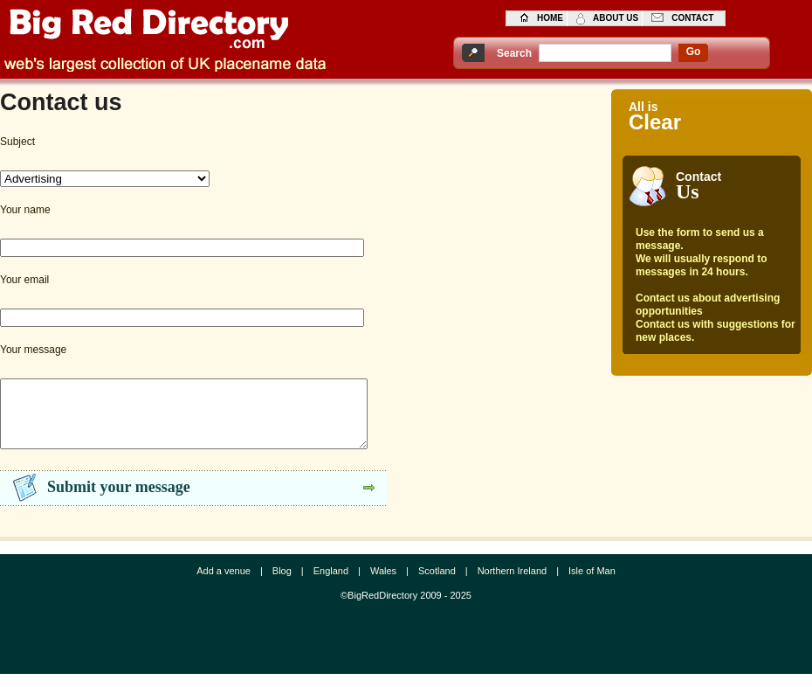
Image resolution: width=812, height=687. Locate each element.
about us (615, 18)
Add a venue (223, 584)
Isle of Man (592, 584)
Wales (383, 584)
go (693, 51)
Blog (282, 584)
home (550, 18)
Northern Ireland (512, 584)
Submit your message (118, 500)
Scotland (437, 584)
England (330, 584)
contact (692, 18)
